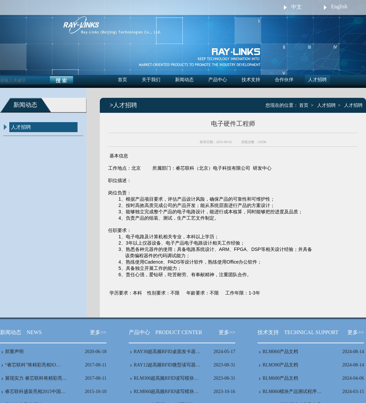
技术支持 (251, 79)
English (339, 6)
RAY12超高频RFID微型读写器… (167, 364)
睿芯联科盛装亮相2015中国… (35, 391)
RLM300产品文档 (280, 364)
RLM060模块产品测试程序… (292, 391)
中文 (296, 7)
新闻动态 (184, 79)
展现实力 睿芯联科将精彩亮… (36, 378)
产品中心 (217, 79)
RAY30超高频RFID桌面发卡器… (167, 351)
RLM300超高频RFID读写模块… (166, 378)
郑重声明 (14, 351)
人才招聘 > (329, 105)
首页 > (306, 105)
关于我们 (151, 79)
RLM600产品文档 (280, 378)
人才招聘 (317, 79)
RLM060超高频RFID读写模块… (166, 391)
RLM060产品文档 (280, 351)
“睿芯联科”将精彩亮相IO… (33, 364)
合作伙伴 (284, 79)
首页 (122, 79)
